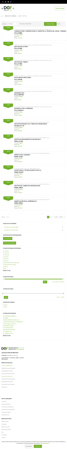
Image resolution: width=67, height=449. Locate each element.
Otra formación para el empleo (45, 29)
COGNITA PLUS (7, 331)
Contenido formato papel (6, 376)
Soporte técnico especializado (8, 409)
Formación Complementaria (33, 29)
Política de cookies (5, 426)
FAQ (2, 432)
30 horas (6, 256)
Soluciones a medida (6, 412)
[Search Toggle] (13, 8)
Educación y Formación (32, 153)
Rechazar (29, 446)
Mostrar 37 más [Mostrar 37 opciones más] (6, 335)
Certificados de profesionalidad (8, 368)
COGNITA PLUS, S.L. (8, 333)
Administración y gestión (10, 264)
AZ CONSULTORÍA (8, 327)
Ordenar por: (4, 23)
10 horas (6, 251)
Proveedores (4, 434)
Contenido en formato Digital (20, 29)
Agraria (6, 266)
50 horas (6, 258)
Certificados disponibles (9, 243)
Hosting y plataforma (6, 404)
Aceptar (37, 446)
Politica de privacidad (6, 429)
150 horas (6, 255)
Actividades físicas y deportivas (11, 262)
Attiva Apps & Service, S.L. (10, 323)
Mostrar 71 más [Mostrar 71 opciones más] (6, 270)
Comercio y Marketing (18, 122)
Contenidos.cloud (5, 414)
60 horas (6, 260)
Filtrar (6, 297)
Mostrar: (58, 23)
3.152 (60, 217)
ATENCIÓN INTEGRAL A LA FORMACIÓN (13, 322)
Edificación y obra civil (31, 137)
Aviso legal (3, 424)
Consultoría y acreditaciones (7, 406)
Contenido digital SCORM (6, 365)
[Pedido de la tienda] (13, 24)
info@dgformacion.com (12, 355)
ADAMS (6, 318)
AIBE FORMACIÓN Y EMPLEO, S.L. (12, 320)
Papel (5, 307)
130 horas (6, 253)
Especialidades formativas (7, 370)
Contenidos (3, 401)
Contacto (3, 437)
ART (5, 268)
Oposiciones (4, 387)
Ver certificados (7, 238)
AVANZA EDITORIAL (9, 325)
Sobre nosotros (4, 421)
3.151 (56, 217)
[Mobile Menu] (2, 8)
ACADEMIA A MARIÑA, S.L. (10, 316)
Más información (45, 443)
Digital (5, 305)
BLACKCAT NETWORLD (9, 329)
